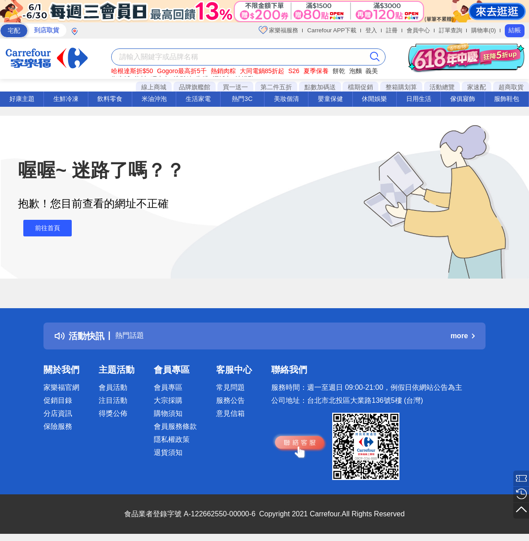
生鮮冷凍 (65, 98)
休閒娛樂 (374, 98)
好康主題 (22, 98)
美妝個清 (286, 98)
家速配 (476, 87)
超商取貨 (511, 87)
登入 (371, 30)
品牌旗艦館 (194, 87)
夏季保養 (316, 70)
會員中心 (418, 30)
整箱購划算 (401, 87)
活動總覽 (442, 87)
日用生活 (418, 98)
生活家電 (198, 98)
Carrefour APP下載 (331, 30)
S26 (293, 70)
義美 (371, 70)
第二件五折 (276, 87)
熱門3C (242, 98)
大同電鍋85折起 (262, 70)
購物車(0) (483, 30)
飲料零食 (109, 98)
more (463, 336)
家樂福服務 (279, 30)
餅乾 (339, 70)
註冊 (392, 30)
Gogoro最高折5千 (181, 70)
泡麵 (355, 70)
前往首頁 (42, 228)
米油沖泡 (154, 98)
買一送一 (235, 87)
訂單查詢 (450, 30)
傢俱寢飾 (462, 98)
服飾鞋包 (506, 98)
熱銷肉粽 (223, 70)
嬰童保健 (330, 98)
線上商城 (153, 87)
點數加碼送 (320, 87)
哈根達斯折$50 (132, 70)
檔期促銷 (360, 87)
